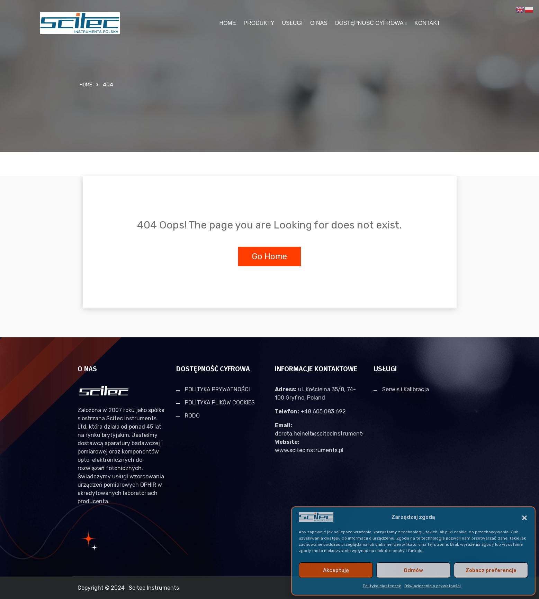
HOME (227, 23)
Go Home (269, 256)
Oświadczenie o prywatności (432, 585)
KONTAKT (427, 23)
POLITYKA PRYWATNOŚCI (217, 389)
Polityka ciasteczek (382, 585)
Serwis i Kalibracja (405, 389)
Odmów (413, 570)
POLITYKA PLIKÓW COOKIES (220, 402)
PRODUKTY (259, 23)
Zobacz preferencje (491, 570)
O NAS (318, 23)
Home (86, 85)
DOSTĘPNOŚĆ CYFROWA (369, 23)
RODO (192, 415)
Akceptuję (336, 570)
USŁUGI (292, 23)
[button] (524, 517)
